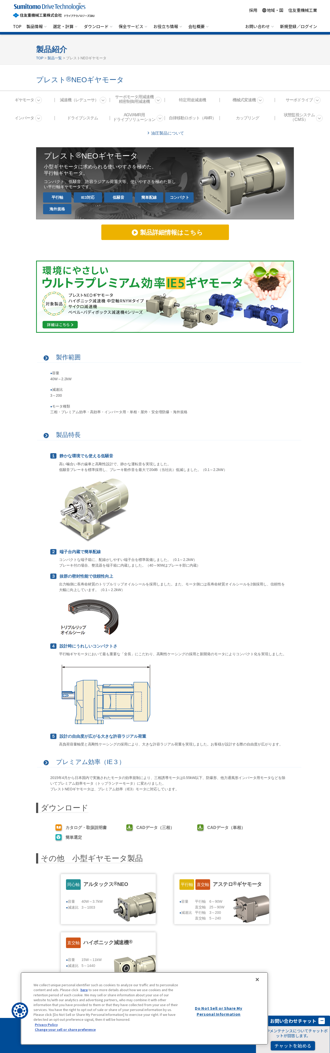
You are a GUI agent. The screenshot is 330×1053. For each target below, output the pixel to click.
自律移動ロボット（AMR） (192, 118)
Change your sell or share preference (65, 1029)
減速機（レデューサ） (79, 100)
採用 (253, 10)
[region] (144, 1008)
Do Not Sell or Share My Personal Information (218, 1011)
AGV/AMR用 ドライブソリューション (134, 117)
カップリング (247, 118)
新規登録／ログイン (298, 26)
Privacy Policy (46, 1024)
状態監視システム (299, 117)
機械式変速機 (244, 100)
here (84, 989)
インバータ (24, 118)
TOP (17, 26)
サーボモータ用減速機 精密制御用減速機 (134, 99)
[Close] (257, 979)
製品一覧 (54, 58)
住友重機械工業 (302, 10)
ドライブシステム (82, 118)
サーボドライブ (299, 100)
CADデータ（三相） (155, 827)
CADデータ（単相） (226, 827)
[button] (20, 1010)
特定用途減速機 (192, 100)
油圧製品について (167, 133)
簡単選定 (73, 837)
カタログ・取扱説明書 (86, 827)
